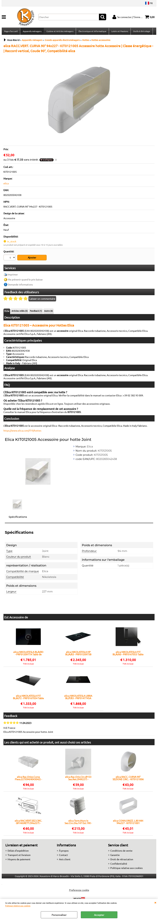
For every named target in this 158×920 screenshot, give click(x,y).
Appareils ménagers (32, 31)
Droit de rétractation (121, 859)
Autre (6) (48, 311)
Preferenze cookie (79, 890)
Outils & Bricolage (141, 31)
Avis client (64, 859)
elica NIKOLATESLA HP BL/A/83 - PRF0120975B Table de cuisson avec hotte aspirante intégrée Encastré (78, 653)
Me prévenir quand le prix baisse (25, 280)
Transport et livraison (19, 855)
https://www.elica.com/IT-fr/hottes (22, 431)
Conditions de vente (121, 851)
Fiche (6, 311)
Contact (63, 855)
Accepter (99, 914)
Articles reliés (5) (20, 311)
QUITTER (155, 902)
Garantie (115, 855)
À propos (64, 851)
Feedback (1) (36, 311)
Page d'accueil (11, 31)
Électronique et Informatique (92, 31)
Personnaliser (59, 914)
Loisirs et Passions (119, 31)
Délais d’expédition (18, 851)
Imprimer (13, 275)
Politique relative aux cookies (17, 905)
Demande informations (20, 285)
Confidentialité (118, 864)
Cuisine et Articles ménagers (59, 31)
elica (6, 184)
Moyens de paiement (19, 859)
